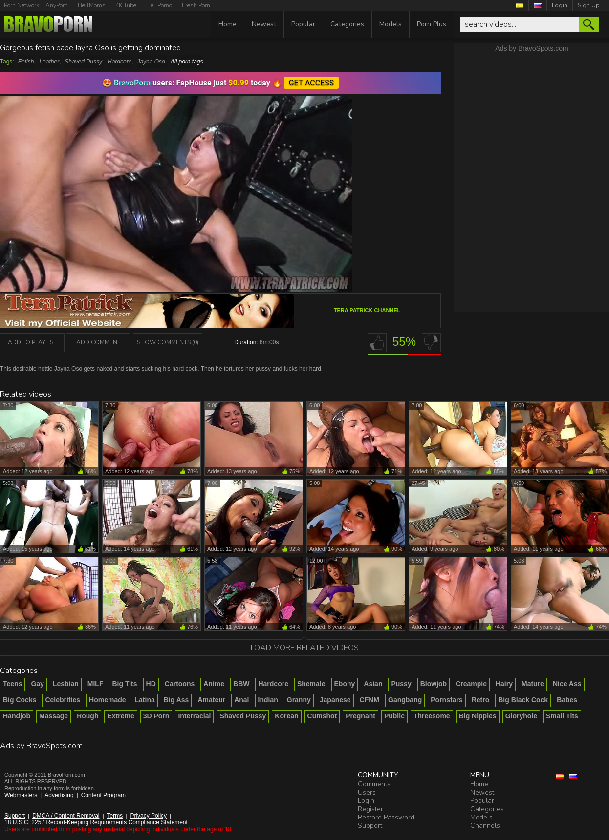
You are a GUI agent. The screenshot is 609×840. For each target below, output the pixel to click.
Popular (303, 24)
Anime (213, 684)
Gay (37, 684)
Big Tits (124, 684)
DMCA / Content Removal (65, 815)
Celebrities (62, 700)
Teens (12, 684)
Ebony (344, 684)
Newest (264, 24)
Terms (115, 815)
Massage (53, 716)
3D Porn (156, 716)
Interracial (194, 716)
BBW (241, 684)
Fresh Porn (196, 5)
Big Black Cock (523, 700)
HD (151, 684)
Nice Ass (567, 684)
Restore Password (386, 817)
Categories (347, 24)
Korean (286, 716)
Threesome (431, 716)
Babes (567, 700)
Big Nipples (478, 716)
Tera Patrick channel (367, 310)
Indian (268, 700)
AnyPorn (56, 5)
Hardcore (119, 61)
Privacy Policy (148, 815)
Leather (49, 61)
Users (367, 792)
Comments (374, 784)
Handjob (16, 716)
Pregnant (360, 716)
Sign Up (589, 5)
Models (390, 24)
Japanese (335, 700)
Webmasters (20, 795)
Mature (533, 684)
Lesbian (66, 684)
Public (394, 716)
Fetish (26, 61)
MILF (95, 684)
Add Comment (98, 342)
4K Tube (125, 5)
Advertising (58, 795)
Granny (299, 700)
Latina (145, 700)
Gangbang (405, 700)
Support (14, 815)
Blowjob (433, 684)
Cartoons (180, 684)
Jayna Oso (151, 61)
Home (227, 24)
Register (370, 809)
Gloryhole (521, 716)
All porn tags (187, 61)
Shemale (311, 684)
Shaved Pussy (83, 61)
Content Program (103, 795)
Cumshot (322, 716)
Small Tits (562, 716)
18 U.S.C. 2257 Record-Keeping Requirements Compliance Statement (96, 822)
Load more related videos (305, 647)
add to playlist (32, 342)
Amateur (211, 700)
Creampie (471, 684)
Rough (87, 716)
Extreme (120, 716)
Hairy (504, 684)
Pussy (401, 684)
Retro (481, 700)
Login (559, 5)
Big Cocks (19, 700)
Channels (485, 825)
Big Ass (176, 700)
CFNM (369, 700)
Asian (373, 684)
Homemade (107, 700)
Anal (241, 700)
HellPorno (159, 5)
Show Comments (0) (167, 342)
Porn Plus (431, 24)
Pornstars (446, 700)
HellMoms (92, 5)
